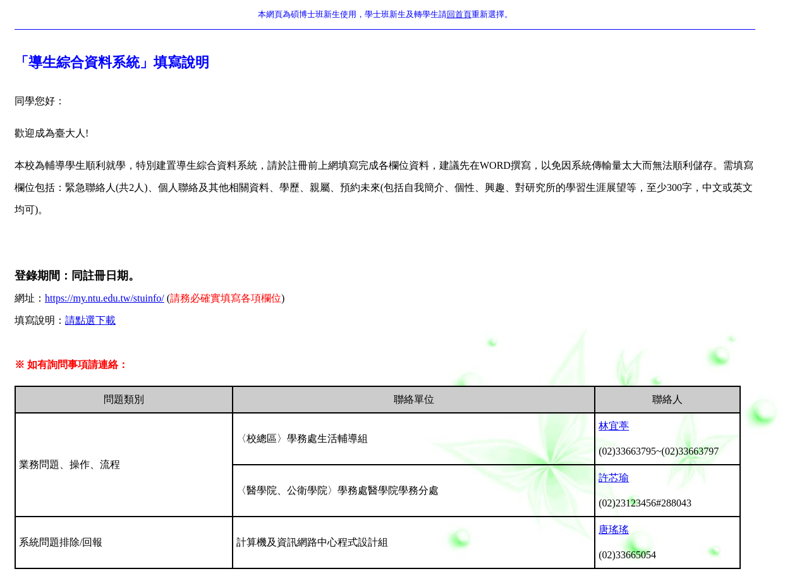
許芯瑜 (614, 477)
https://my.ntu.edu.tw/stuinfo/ (104, 298)
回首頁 (459, 14)
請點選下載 (90, 320)
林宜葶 (614, 425)
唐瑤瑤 (614, 529)
